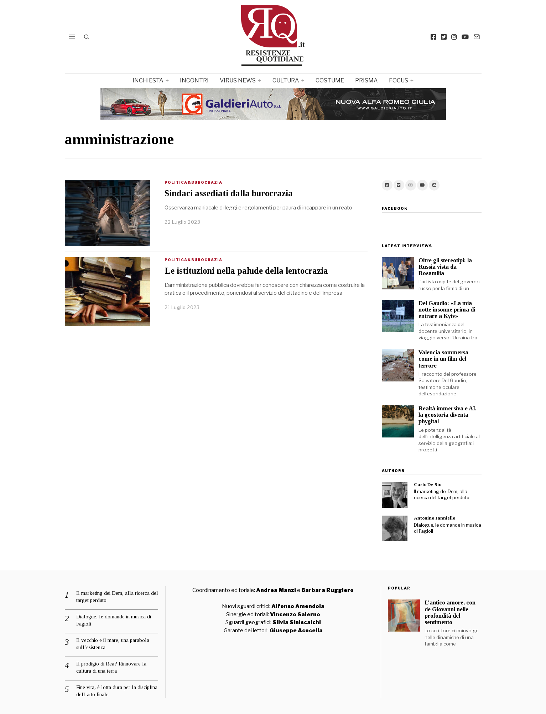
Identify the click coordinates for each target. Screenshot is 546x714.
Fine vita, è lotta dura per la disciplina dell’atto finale (116, 690)
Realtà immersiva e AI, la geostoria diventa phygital (447, 415)
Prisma (366, 80)
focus (398, 80)
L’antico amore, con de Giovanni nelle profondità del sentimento (450, 612)
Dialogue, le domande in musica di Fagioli (447, 528)
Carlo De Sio (427, 484)
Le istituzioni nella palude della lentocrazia (246, 270)
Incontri (194, 80)
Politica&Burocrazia (193, 182)
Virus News (238, 80)
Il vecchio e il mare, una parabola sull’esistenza (112, 643)
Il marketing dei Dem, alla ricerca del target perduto (441, 494)
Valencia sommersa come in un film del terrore (443, 359)
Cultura (285, 80)
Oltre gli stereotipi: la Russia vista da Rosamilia (445, 267)
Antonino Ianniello (434, 518)
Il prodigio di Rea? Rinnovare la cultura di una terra (111, 667)
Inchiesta (147, 80)
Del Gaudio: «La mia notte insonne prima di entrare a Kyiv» (446, 309)
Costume (330, 80)
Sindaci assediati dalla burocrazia (229, 193)
